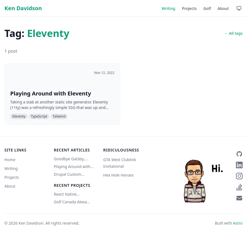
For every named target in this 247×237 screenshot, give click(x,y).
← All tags (233, 33)
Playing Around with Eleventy (72, 166)
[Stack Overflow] (239, 187)
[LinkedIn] (239, 165)
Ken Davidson (23, 8)
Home (9, 159)
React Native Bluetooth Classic (69, 194)
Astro (238, 223)
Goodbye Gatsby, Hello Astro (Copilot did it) (71, 159)
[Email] (239, 198)
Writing (168, 8)
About (223, 8)
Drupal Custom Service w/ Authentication (67, 174)
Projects (189, 8)
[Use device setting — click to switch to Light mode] (239, 8)
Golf (207, 8)
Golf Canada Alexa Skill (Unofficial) (70, 202)
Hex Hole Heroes (118, 175)
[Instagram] (239, 176)
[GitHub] (239, 154)
